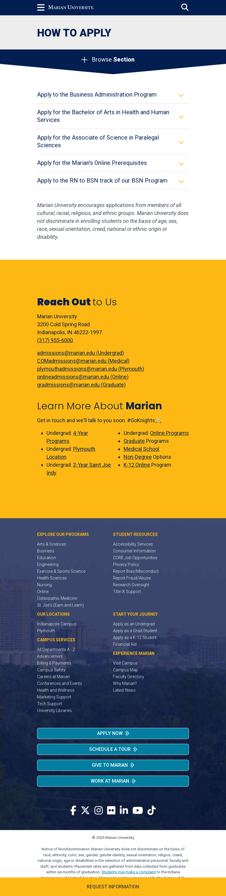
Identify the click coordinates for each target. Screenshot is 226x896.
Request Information (113, 887)
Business (45, 551)
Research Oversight (131, 584)
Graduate (134, 441)
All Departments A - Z (56, 649)
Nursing (44, 584)
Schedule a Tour (110, 749)
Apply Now (110, 733)
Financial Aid (125, 644)
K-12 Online (137, 465)
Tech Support (49, 703)
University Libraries (54, 710)
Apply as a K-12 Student (135, 637)
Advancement (50, 656)
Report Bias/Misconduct (136, 571)
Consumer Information (134, 551)
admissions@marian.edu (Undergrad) (80, 353)
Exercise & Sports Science (61, 571)
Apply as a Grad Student (135, 630)
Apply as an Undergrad (134, 624)
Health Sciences (52, 578)
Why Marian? (125, 683)
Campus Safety (51, 670)
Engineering (48, 564)
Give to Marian (110, 765)
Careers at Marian (53, 676)
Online (43, 591)
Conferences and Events (59, 683)
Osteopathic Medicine (57, 598)
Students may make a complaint (129, 872)
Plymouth (46, 630)
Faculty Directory (128, 676)
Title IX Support (127, 591)
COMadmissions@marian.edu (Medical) (83, 361)
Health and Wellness (55, 690)
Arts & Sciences (51, 544)
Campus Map (125, 670)
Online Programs (169, 433)
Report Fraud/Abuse (132, 578)
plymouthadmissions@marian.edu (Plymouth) (90, 369)
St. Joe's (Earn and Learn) (60, 605)
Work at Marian (110, 781)
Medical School (141, 449)
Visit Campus (125, 663)
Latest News (124, 690)
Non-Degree (138, 457)
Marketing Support (54, 697)
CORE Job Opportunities (135, 557)
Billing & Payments (54, 663)
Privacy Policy (126, 564)
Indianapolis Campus (57, 624)
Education (46, 557)
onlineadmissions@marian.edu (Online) (83, 377)
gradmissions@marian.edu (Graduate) (81, 385)
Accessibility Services (133, 544)
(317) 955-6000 (55, 340)
